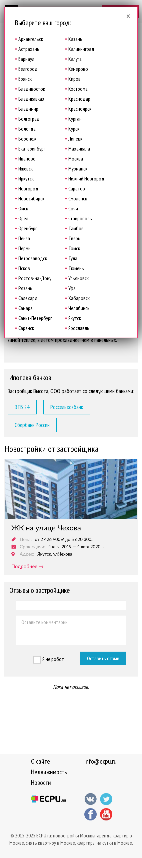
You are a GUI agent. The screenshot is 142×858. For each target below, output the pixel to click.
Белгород (28, 68)
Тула (72, 258)
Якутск (74, 318)
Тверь (74, 238)
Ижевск (25, 168)
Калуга (75, 58)
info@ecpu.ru (100, 761)
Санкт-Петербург (35, 318)
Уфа (72, 288)
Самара (25, 308)
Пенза (24, 238)
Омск (23, 208)
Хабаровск (79, 298)
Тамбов (76, 228)
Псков (24, 268)
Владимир (28, 108)
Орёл (23, 218)
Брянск (25, 78)
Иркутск (26, 178)
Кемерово (78, 68)
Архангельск (30, 39)
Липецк (75, 138)
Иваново (27, 158)
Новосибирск (31, 198)
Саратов (76, 188)
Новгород (28, 188)
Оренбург (27, 228)
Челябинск (78, 308)
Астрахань (28, 49)
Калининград (81, 49)
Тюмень (76, 268)
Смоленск (77, 198)
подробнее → (27, 566)
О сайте (40, 761)
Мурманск (77, 168)
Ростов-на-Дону (34, 278)
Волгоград (29, 118)
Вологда (27, 128)
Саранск (26, 328)
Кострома (78, 88)
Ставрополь (80, 218)
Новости (41, 782)
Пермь (24, 248)
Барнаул (26, 58)
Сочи (73, 208)
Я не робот (53, 659)
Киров (74, 78)
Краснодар (79, 98)
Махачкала (79, 148)
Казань (75, 39)
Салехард (28, 298)
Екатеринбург (31, 148)
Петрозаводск (32, 258)
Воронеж (27, 138)
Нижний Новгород (86, 178)
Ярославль (78, 328)
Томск (74, 248)
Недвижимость (49, 772)
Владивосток (31, 88)
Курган (75, 118)
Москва (75, 158)
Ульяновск (78, 278)
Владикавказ (31, 98)
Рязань (25, 288)
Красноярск (79, 108)
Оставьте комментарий (71, 630)
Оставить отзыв (103, 658)
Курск (73, 128)
